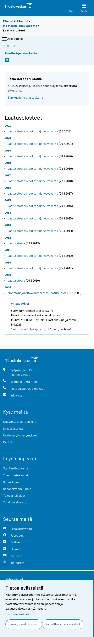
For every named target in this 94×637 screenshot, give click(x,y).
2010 (8, 262)
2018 (8, 163)
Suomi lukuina (12, 482)
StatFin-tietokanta (15, 468)
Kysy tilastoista (13, 428)
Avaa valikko (12, 39)
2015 (8, 200)
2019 (8, 150)
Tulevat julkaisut (14, 495)
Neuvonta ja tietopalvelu (19, 421)
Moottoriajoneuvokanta (20, 26)
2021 (8, 125)
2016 (8, 188)
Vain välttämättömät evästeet (63, 624)
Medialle (8, 442)
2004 (8, 287)
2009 (8, 275)
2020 (8, 138)
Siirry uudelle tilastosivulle (25, 97)
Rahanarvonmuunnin (17, 488)
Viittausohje (19, 303)
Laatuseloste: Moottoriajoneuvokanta (33, 131)
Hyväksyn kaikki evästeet (23, 624)
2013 (8, 225)
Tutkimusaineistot (15, 502)
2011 (8, 250)
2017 (8, 175)
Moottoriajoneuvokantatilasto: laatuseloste (37, 293)
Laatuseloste (16, 243)
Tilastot (22, 21)
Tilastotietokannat (15, 475)
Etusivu (8, 21)
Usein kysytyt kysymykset (20, 435)
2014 (8, 212)
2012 (8, 237)
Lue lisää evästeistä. (18, 614)
